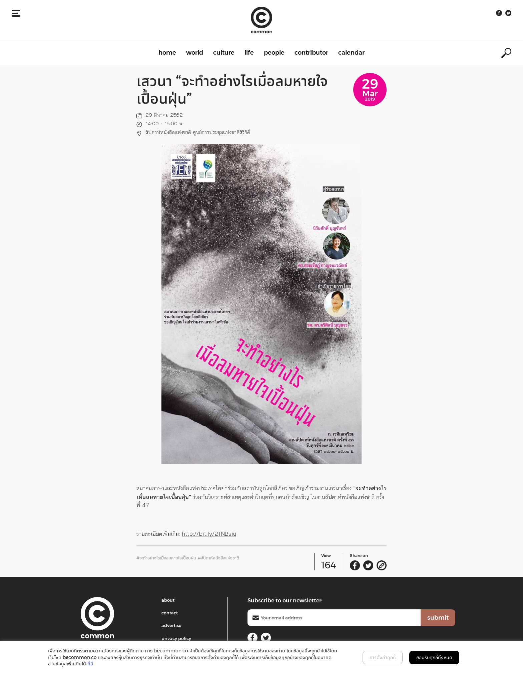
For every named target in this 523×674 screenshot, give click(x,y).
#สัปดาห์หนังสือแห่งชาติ (218, 557)
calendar (351, 52)
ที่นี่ (90, 664)
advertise (171, 625)
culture (223, 52)
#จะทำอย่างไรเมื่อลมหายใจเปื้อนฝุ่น (166, 557)
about (167, 600)
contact (169, 612)
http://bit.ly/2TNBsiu (209, 533)
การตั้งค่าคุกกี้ (383, 657)
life (249, 52)
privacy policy (176, 638)
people (274, 52)
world (194, 52)
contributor (311, 52)
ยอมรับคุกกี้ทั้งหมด (434, 657)
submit (438, 617)
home (167, 52)
